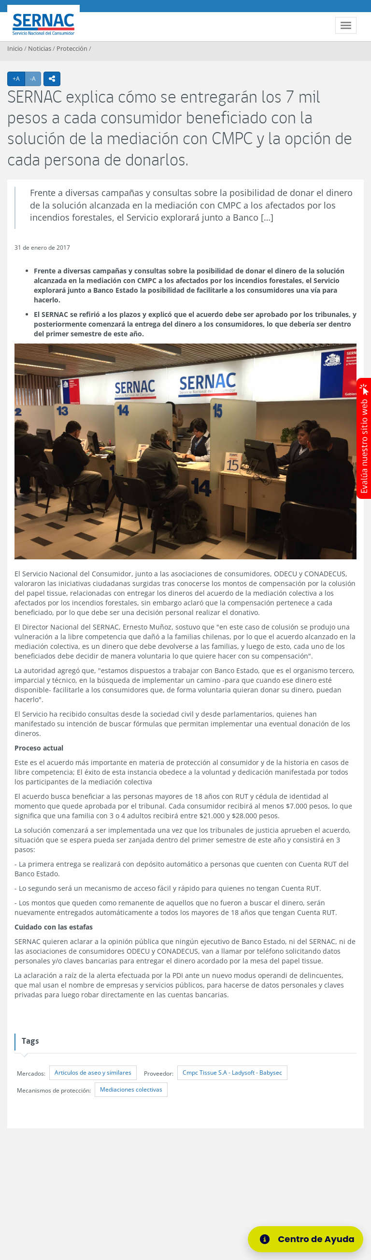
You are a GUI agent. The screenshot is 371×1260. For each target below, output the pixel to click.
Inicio (15, 48)
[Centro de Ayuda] (305, 1239)
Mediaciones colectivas (131, 1089)
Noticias (39, 48)
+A (19, 78)
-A (35, 78)
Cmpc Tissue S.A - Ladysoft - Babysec (232, 1072)
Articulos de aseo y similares (93, 1072)
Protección (72, 48)
